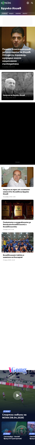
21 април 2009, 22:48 (9, 260)
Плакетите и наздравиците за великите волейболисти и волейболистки (17, 224)
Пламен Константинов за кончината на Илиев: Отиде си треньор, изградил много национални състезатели (16, 56)
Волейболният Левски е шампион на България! (13, 256)
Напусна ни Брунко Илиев (14, 95)
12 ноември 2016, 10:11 (8, 67)
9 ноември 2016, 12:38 (9, 196)
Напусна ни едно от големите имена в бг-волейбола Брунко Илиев (16, 191)
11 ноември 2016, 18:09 (9, 97)
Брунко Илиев (11, 8)
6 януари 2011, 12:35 (8, 229)
